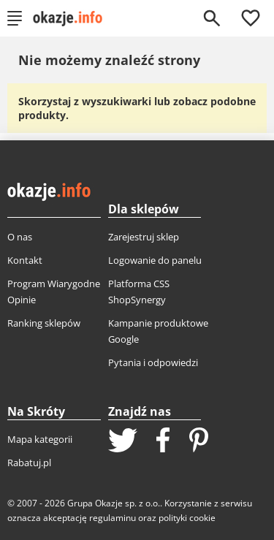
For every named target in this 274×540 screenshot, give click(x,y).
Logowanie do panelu (155, 260)
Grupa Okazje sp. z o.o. (113, 503)
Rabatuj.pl (29, 462)
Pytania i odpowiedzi (153, 362)
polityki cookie (187, 518)
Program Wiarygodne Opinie (53, 291)
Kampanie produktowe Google (158, 331)
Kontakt (24, 260)
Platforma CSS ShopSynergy (139, 291)
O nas (19, 236)
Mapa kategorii (39, 439)
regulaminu (112, 518)
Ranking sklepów (43, 323)
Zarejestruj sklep (143, 236)
